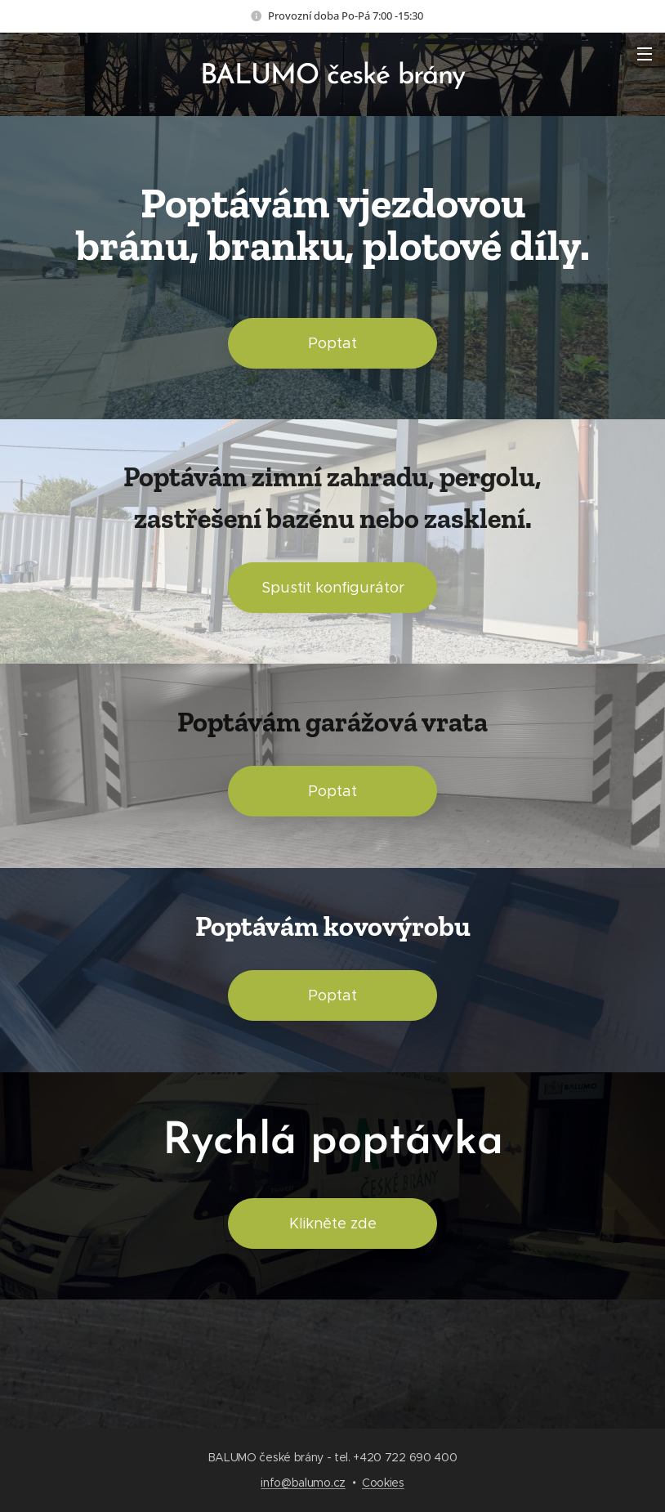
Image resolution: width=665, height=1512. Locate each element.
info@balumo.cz (303, 1482)
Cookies (383, 1482)
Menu (644, 54)
